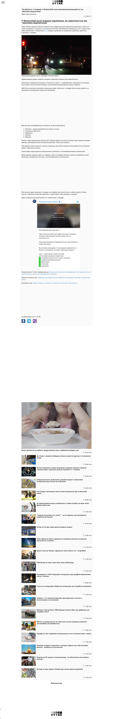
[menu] (3, 2)
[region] (56, 107)
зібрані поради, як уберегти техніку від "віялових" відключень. (55, 283)
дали (46, 31)
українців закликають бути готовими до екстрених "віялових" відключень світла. (56, 278)
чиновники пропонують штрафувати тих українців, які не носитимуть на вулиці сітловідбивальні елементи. (56, 273)
